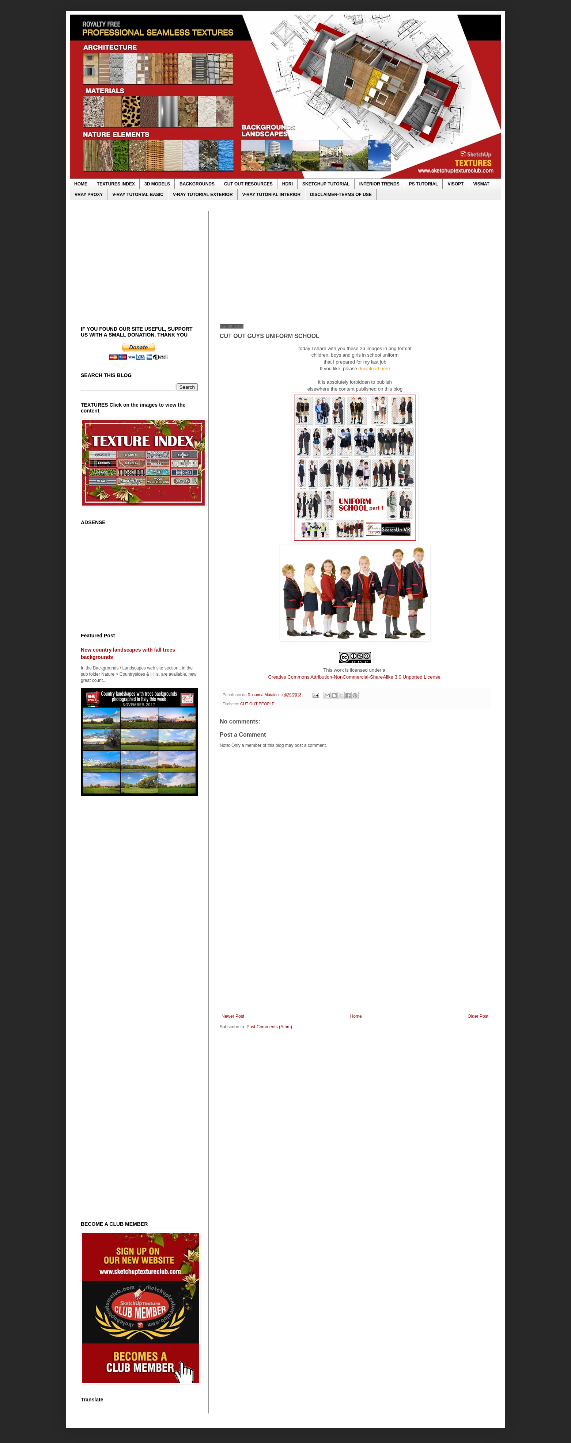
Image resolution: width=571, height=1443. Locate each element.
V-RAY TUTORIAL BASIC (137, 194)
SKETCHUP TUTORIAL (326, 184)
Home (356, 1016)
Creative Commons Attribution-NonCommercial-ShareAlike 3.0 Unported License (354, 677)
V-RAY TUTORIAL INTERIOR (271, 194)
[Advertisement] (355, 262)
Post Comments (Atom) (269, 1026)
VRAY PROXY (89, 194)
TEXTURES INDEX (116, 184)
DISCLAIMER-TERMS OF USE (341, 194)
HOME (80, 184)
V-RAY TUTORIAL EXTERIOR (203, 194)
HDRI (287, 184)
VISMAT (481, 184)
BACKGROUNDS (197, 184)
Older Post (478, 1016)
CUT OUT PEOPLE (257, 704)
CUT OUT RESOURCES (248, 184)
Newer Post (233, 1016)
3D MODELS (157, 184)
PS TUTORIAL (423, 184)
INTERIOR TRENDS (379, 184)
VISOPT (455, 184)
